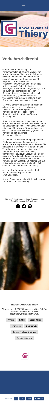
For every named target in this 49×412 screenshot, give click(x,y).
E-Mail (22, 320)
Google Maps (35, 320)
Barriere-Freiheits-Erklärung (24, 332)
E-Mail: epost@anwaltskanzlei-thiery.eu (24, 312)
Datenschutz (31, 326)
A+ (22, 399)
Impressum (16, 326)
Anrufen (11, 320)
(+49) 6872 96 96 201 (21, 311)
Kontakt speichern (24, 338)
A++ (29, 399)
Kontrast (39, 399)
